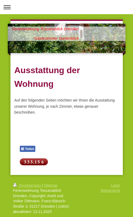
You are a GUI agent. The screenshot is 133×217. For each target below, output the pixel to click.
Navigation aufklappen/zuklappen (66, 7)
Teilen (27, 149)
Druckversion (27, 185)
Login (115, 185)
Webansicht (110, 190)
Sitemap (51, 185)
